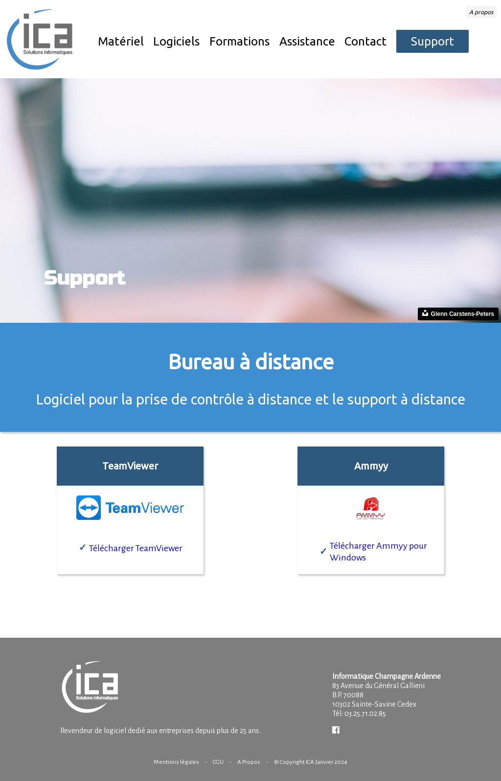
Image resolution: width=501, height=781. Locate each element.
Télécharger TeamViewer (135, 548)
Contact (365, 41)
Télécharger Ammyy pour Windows (378, 551)
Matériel (121, 41)
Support (432, 41)
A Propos (248, 762)
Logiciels (176, 41)
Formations (239, 41)
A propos (481, 12)
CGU (218, 762)
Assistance (307, 41)
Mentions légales (176, 762)
